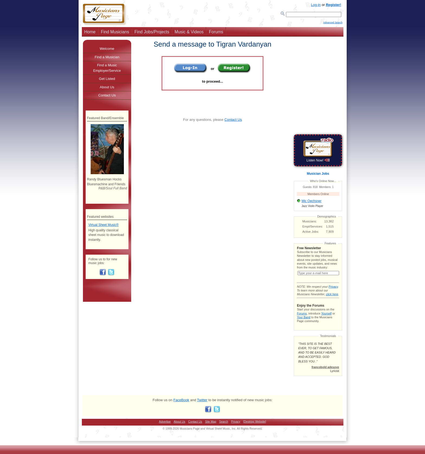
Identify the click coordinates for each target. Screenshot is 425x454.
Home (90, 33)
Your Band (303, 322)
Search (223, 427)
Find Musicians (115, 33)
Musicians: (309, 223)
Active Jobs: (310, 233)
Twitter (202, 405)
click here (332, 299)
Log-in (316, 5)
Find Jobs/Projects (151, 33)
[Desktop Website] (254, 427)
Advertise (165, 427)
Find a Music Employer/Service (107, 69)
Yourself (326, 318)
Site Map (210, 427)
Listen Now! (318, 162)
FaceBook (181, 405)
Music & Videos (189, 33)
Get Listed (107, 80)
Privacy (333, 292)
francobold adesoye (325, 372)
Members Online (318, 195)
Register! (333, 5)
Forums (216, 33)
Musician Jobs (318, 175)
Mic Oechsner (311, 203)
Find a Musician (107, 59)
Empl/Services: (312, 228)
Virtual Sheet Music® (103, 226)
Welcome (107, 50)
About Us (107, 89)
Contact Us (233, 121)
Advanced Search (332, 24)
